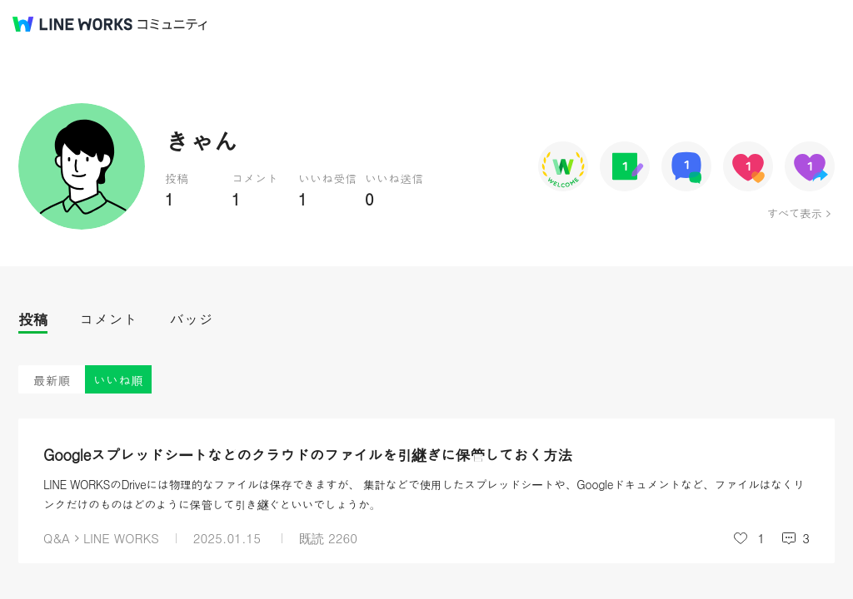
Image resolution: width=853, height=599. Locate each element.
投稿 (32, 319)
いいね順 (118, 380)
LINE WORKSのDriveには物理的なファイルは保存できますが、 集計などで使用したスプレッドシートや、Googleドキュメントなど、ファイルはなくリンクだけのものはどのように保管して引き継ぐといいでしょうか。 (424, 494)
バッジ (191, 319)
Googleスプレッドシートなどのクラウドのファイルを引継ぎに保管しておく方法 (307, 454)
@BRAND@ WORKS (72, 24)
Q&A (56, 538)
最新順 (52, 380)
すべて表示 (794, 213)
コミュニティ (172, 24)
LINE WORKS (121, 538)
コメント (108, 319)
